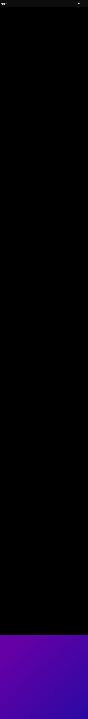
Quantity (5, 88)
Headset (83, 59)
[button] (78, 3)
